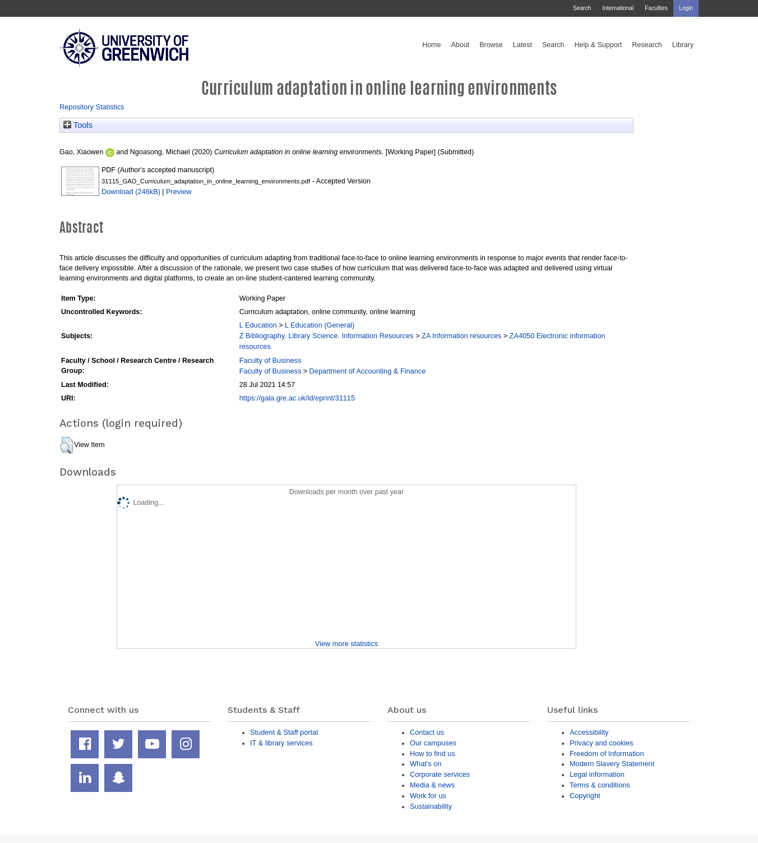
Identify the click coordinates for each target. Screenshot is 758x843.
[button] (66, 445)
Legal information (597, 774)
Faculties (656, 8)
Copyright (585, 795)
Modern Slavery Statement (612, 763)
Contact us (427, 732)
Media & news (432, 785)
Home (431, 45)
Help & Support (598, 45)
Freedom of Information (607, 753)
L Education (258, 325)
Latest (522, 45)
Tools (78, 125)
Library (683, 45)
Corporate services (440, 774)
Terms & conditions (600, 785)
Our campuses (433, 743)
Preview (178, 191)
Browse (491, 45)
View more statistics (346, 643)
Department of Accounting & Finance (367, 371)
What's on (425, 763)
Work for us (428, 795)
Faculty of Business (270, 360)
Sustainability (431, 806)
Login (686, 8)
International (618, 8)
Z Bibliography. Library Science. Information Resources (326, 335)
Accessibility (589, 732)
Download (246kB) (130, 191)
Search (582, 8)
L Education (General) (319, 325)
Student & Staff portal (284, 732)
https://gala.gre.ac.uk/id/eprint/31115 (297, 398)
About (460, 45)
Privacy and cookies (601, 743)
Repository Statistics (91, 107)
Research (647, 45)
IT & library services (281, 743)
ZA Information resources (461, 335)
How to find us (432, 753)
